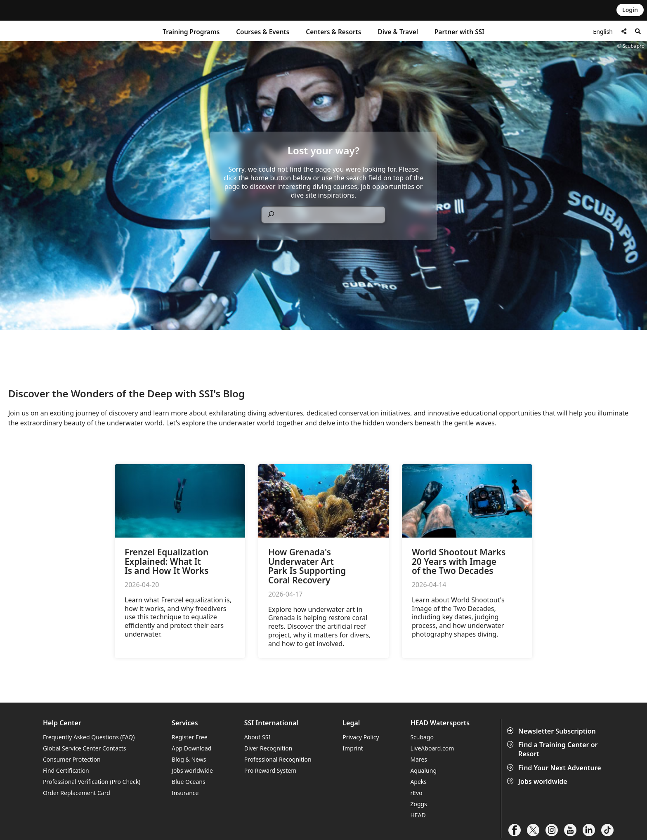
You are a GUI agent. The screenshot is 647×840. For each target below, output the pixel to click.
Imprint (352, 748)
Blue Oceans (188, 782)
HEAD (417, 815)
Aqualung (423, 770)
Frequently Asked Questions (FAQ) (89, 737)
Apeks (418, 782)
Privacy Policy (360, 737)
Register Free (189, 737)
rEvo (416, 793)
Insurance (185, 793)
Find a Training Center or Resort (553, 749)
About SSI (257, 737)
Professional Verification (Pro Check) (91, 782)
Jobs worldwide (537, 781)
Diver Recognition (268, 748)
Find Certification (66, 770)
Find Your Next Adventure (554, 767)
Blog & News (189, 759)
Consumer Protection (72, 759)
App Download (191, 748)
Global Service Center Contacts (84, 748)
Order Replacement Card (76, 793)
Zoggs (418, 804)
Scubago (422, 737)
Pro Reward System (270, 770)
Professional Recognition (278, 759)
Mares (418, 759)
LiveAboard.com (432, 748)
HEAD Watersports (440, 723)
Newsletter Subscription (552, 731)
